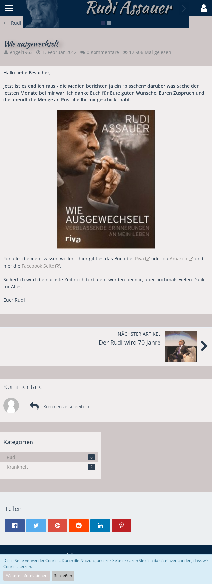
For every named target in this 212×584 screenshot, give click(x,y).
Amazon (178, 258)
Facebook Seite (38, 266)
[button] (8, 8)
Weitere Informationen (26, 575)
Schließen (63, 575)
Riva (139, 258)
